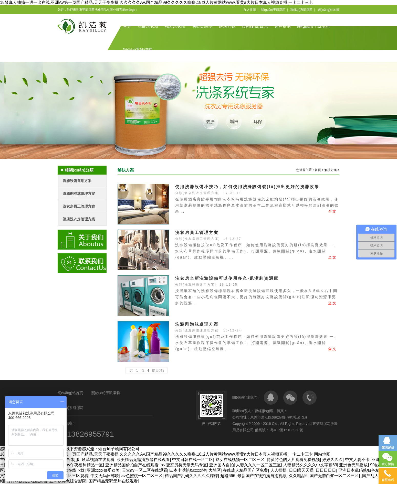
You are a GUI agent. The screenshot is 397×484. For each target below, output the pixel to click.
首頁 (127, 26)
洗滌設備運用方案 (77, 181)
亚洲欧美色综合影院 (67, 481)
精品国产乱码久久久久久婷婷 (191, 476)
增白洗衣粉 (148, 26)
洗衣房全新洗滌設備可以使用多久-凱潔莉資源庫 (226, 278)
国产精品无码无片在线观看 (113, 481)
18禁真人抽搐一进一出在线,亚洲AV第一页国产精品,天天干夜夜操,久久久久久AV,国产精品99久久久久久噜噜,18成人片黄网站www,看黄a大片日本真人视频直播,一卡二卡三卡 (156, 2)
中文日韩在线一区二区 (192, 459)
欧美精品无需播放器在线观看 (143, 459)
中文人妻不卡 (357, 459)
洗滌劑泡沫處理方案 (79, 193)
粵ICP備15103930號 (286, 430)
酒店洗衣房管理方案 (79, 219)
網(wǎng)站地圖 (328, 10)
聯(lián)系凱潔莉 (301, 10)
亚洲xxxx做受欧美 (103, 470)
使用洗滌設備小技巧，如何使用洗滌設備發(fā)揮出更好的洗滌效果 (247, 187)
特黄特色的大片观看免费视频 (293, 459)
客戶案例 (282, 26)
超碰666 (227, 476)
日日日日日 (326, 470)
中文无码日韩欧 (104, 476)
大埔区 (214, 470)
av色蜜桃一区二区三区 (142, 476)
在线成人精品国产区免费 (245, 470)
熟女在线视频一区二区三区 (240, 459)
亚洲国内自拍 (221, 465)
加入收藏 (250, 10)
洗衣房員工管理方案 (79, 206)
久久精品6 (298, 476)
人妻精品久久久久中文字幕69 (310, 465)
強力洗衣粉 (175, 26)
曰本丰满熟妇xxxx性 (187, 470)
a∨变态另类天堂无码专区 (184, 465)
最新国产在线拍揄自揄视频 (262, 476)
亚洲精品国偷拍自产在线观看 (132, 465)
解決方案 (227, 26)
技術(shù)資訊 (254, 26)
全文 (332, 211)
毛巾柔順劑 (202, 26)
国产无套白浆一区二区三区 (334, 476)
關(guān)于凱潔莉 (273, 10)
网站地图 (322, 454)
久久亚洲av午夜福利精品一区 (76, 465)
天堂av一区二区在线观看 (144, 470)
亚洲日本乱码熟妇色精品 (360, 470)
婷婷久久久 (332, 459)
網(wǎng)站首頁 (70, 393)
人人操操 (278, 470)
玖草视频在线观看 (98, 459)
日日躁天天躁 (301, 470)
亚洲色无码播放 (353, 465)
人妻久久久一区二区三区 (258, 465)
